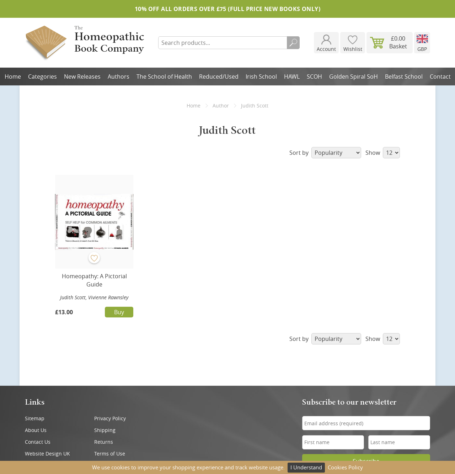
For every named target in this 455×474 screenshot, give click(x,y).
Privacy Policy (110, 418)
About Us (36, 430)
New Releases (82, 76)
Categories (42, 76)
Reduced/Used (219, 76)
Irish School (261, 76)
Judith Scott (73, 297)
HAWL (292, 76)
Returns (103, 441)
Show (382, 152)
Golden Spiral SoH (353, 76)
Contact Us (37, 441)
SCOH (314, 76)
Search (293, 42)
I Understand (306, 467)
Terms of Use (109, 453)
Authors (118, 76)
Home (13, 76)
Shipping (105, 430)
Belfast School (404, 76)
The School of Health (164, 76)
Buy (119, 312)
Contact (440, 76)
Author (221, 105)
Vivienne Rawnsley (108, 297)
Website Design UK (47, 453)
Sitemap (34, 418)
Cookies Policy (345, 467)
